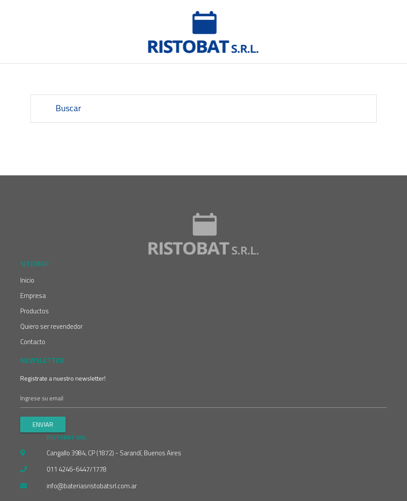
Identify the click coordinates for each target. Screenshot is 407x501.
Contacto (32, 342)
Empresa (33, 295)
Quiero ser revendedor (51, 326)
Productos (34, 311)
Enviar (43, 424)
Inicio (27, 280)
